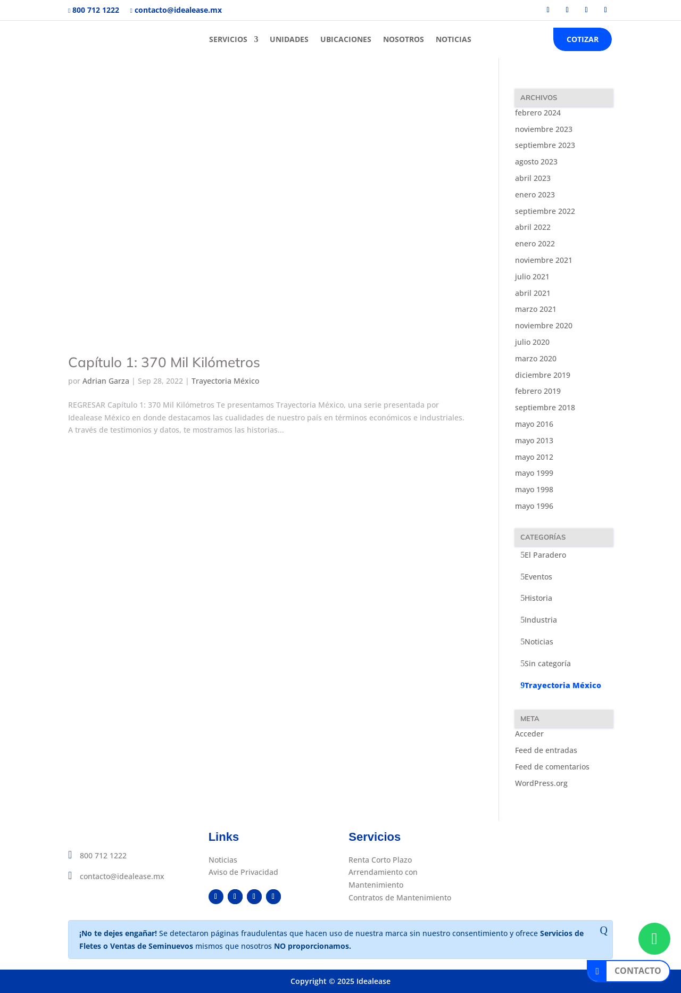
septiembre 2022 (545, 211)
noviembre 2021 (543, 260)
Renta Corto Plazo (380, 860)
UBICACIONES (345, 39)
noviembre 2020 (543, 325)
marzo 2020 (536, 358)
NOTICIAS (453, 39)
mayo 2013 (534, 440)
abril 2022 (533, 227)
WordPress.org (541, 783)
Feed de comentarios (552, 767)
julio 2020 (532, 342)
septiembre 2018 (545, 407)
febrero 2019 (538, 391)
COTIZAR (583, 39)
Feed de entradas (546, 750)
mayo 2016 (534, 424)
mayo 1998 (534, 489)
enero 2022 (535, 243)
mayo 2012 (534, 457)
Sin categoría (548, 663)
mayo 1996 (534, 506)
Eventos (538, 577)
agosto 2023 (536, 161)
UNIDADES (289, 39)
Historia (538, 598)
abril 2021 (533, 293)
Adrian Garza (105, 381)
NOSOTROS (403, 39)
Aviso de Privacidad (243, 872)
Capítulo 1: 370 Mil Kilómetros (164, 362)
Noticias (539, 641)
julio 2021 (532, 276)
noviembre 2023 (543, 129)
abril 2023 (533, 178)
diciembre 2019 (542, 375)
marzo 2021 (536, 309)
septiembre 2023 (545, 145)
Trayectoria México (225, 381)
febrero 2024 (538, 112)
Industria (541, 620)
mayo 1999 (534, 473)
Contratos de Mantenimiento (399, 897)
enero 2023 (535, 194)
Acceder (529, 734)
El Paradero (545, 555)
